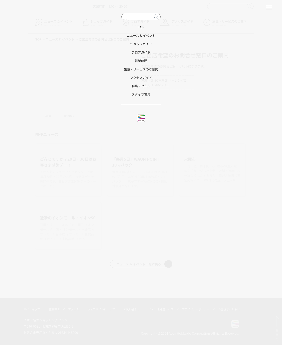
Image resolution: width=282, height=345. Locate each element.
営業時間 (54, 309)
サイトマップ (32, 309)
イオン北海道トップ (161, 309)
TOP (38, 39)
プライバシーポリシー (195, 309)
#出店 (48, 116)
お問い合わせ (132, 309)
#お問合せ (68, 116)
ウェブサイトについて (101, 309)
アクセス (73, 309)
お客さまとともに (229, 309)
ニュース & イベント (60, 39)
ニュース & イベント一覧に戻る (144, 264)
